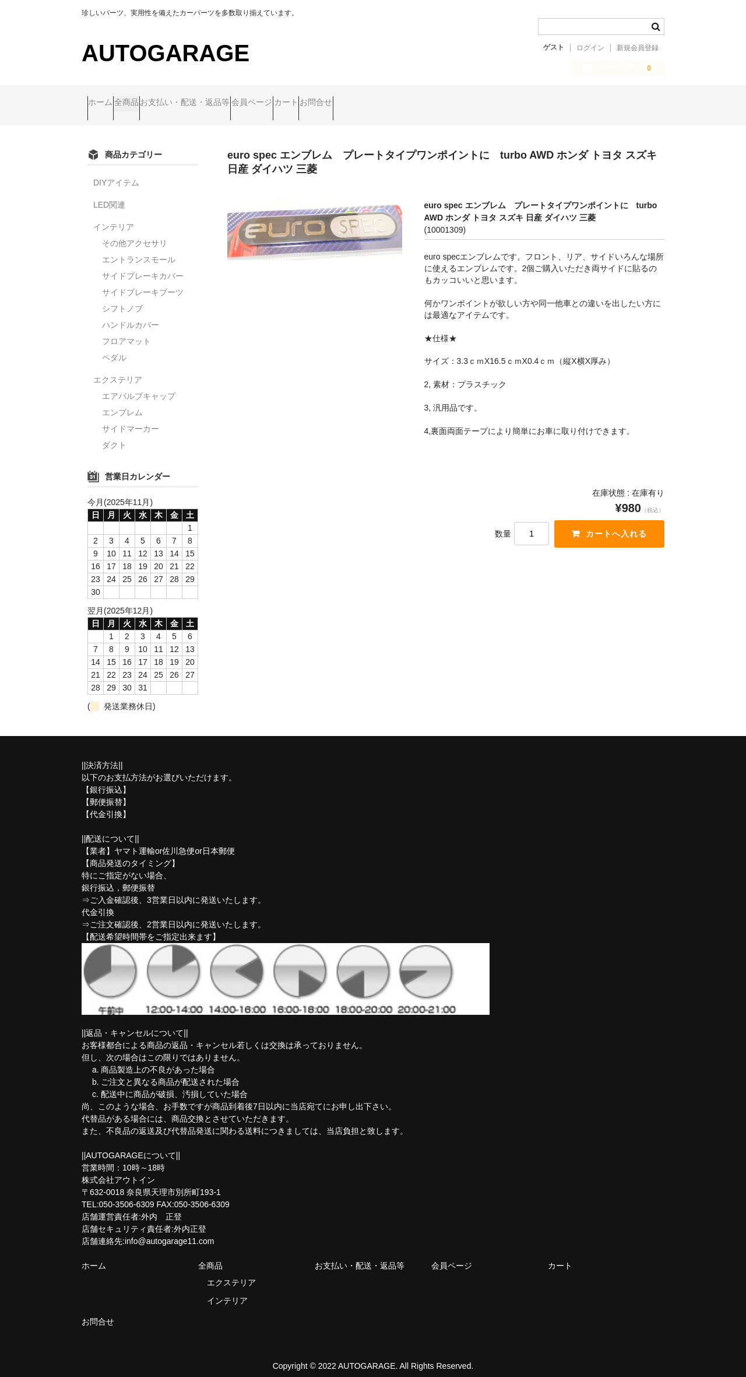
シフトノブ (122, 298)
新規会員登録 (638, 48)
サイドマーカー (130, 418)
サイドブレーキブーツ (143, 282)
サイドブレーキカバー (143, 266)
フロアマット (126, 331)
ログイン (590, 48)
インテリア (113, 217)
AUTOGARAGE (165, 53)
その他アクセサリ (134, 233)
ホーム (106, 103)
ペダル (114, 347)
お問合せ (433, 103)
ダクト (114, 435)
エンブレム (122, 402)
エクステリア (117, 369)
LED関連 (109, 194)
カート (381, 103)
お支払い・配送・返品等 (235, 103)
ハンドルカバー (130, 315)
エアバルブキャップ (138, 386)
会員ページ (324, 103)
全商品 (154, 103)
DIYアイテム (116, 172)
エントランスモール (138, 249)
